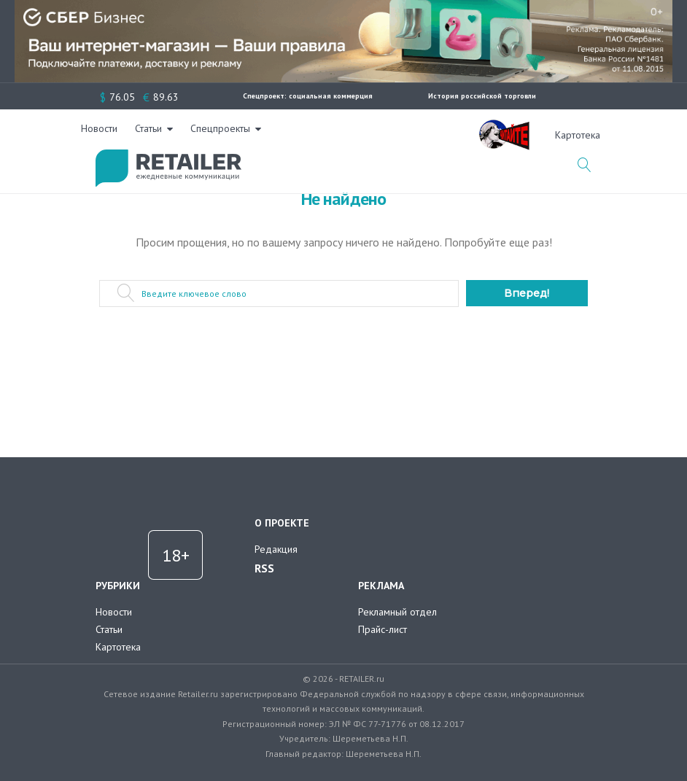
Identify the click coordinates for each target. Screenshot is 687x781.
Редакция (276, 549)
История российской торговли (482, 96)
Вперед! (526, 293)
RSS (264, 568)
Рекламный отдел (397, 611)
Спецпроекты (398, 134)
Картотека (118, 646)
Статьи (326, 134)
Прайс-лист (382, 629)
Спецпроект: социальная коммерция (308, 96)
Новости (277, 134)
